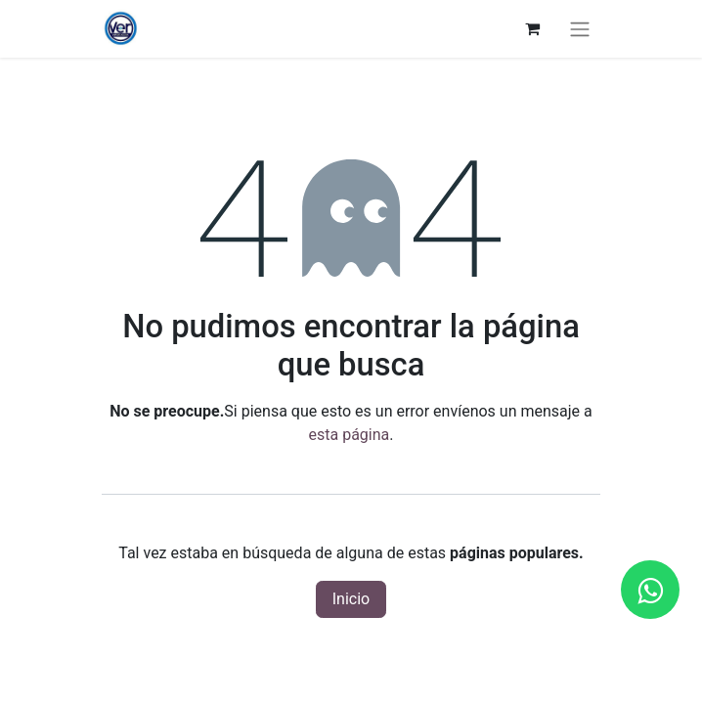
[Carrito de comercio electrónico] (531, 28)
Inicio (351, 599)
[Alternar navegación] (579, 29)
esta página (349, 434)
